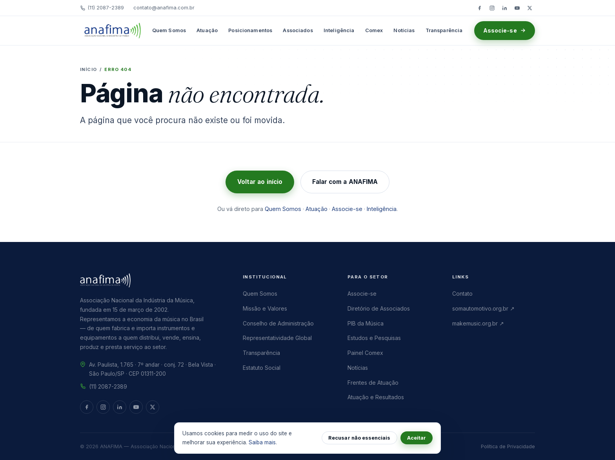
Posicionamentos (250, 30)
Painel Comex (365, 352)
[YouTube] (516, 7)
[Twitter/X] (529, 7)
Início (88, 69)
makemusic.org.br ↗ (478, 323)
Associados (298, 30)
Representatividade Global (277, 338)
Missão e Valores (265, 308)
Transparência (444, 30)
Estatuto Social (261, 367)
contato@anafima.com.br (164, 8)
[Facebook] (479, 7)
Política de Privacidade (508, 446)
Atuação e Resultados (376, 397)
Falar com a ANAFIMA (345, 181)
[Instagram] (491, 7)
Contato (462, 293)
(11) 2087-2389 (102, 8)
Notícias (404, 30)
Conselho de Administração (278, 323)
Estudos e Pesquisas (374, 338)
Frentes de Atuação (373, 382)
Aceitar (416, 438)
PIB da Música (366, 323)
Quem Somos (169, 30)
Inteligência (339, 30)
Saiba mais (262, 442)
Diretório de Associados (379, 308)
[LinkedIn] (504, 7)
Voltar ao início (259, 181)
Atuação (207, 30)
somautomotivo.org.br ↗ (483, 308)
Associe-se (504, 30)
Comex (374, 30)
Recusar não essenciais (359, 438)
